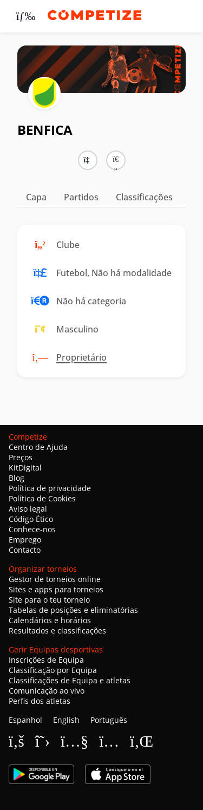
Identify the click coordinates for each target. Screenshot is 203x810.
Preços (20, 457)
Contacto (25, 550)
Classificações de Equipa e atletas (69, 680)
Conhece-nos (32, 529)
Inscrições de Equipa (46, 660)
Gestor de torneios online (55, 579)
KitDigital (25, 467)
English (66, 720)
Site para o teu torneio (49, 600)
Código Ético (31, 519)
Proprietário (81, 357)
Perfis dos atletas (39, 701)
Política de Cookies (42, 498)
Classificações (144, 197)
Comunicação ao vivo (46, 690)
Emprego (25, 539)
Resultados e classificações (57, 630)
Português (108, 720)
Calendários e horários (50, 620)
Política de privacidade (50, 488)
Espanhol (25, 720)
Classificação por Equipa (53, 670)
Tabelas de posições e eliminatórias (73, 610)
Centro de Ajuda (38, 447)
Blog (16, 478)
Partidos (81, 197)
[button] (116, 160)
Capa (36, 197)
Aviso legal (28, 509)
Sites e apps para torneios (56, 589)
